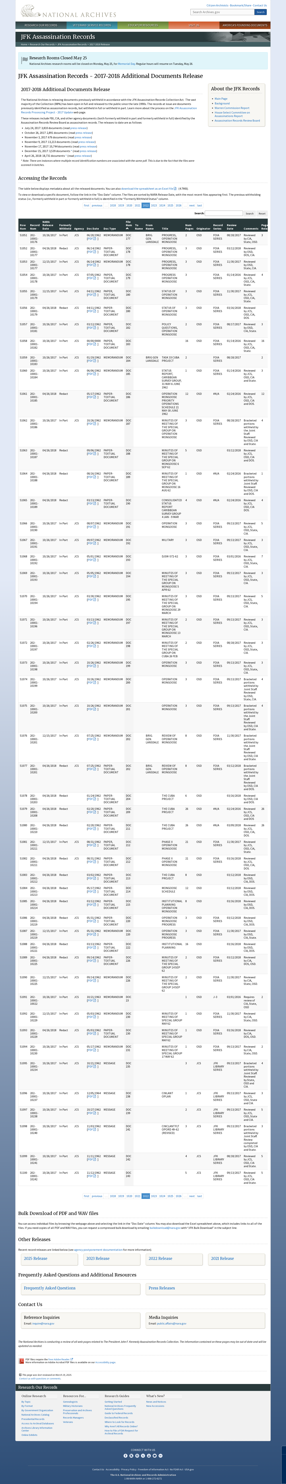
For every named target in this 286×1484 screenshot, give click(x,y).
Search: (199, 213)
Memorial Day (126, 64)
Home (24, 44)
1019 (121, 205)
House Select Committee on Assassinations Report (232, 114)
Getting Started (113, 1401)
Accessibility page (105, 1362)
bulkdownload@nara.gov (165, 1228)
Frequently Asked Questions (50, 1288)
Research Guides (117, 1396)
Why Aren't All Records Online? (121, 1426)
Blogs (154, 1456)
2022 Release (160, 1258)
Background (222, 103)
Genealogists (70, 1401)
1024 (162, 205)
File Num (129, 225)
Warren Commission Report (232, 108)
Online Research (34, 1396)
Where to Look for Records (119, 1422)
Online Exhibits (29, 1435)
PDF (90, 238)
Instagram (137, 1456)
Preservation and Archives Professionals (77, 1412)
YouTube (149, 1456)
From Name (150, 226)
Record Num (35, 226)
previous (97, 205)
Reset (262, 213)
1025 (170, 205)
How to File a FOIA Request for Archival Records (121, 1432)
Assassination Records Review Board (237, 120)
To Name (139, 226)
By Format (27, 1406)
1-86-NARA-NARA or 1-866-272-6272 (143, 1478)
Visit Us (194, 25)
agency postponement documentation (98, 1249)
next (192, 205)
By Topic (26, 1401)
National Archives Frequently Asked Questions (120, 1407)
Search (260, 12)
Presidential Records (33, 1419)
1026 (178, 205)
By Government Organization (37, 1410)
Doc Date (93, 228)
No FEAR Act (176, 1469)
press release (78, 128)
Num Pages (189, 226)
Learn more (253, 1477)
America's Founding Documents (245, 25)
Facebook (125, 1456)
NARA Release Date (47, 225)
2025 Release (35, 1258)
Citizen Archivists (217, 5)
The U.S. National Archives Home (68, 11)
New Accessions (155, 1406)
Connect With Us (143, 1450)
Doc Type (110, 228)
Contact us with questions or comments (40, 1378)
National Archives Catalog (35, 1414)
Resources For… (74, 1396)
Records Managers (73, 1417)
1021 (137, 205)
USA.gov (189, 1469)
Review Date (231, 226)
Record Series (218, 226)
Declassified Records (116, 1417)
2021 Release (222, 1258)
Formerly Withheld (65, 226)
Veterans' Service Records (92, 25)
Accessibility (113, 1469)
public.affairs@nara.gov (171, 1323)
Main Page (221, 98)
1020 (129, 205)
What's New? (155, 1396)
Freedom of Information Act (153, 1469)
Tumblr (143, 1456)
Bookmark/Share (240, 5)
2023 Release (97, 1258)
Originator (203, 228)
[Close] (281, 1450)
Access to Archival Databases (38, 1423)
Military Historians (73, 1406)
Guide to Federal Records (119, 1413)
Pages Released (267, 226)
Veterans (68, 1422)
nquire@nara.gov (43, 1323)
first (86, 205)
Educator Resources (143, 25)
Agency (79, 228)
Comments (251, 228)
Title (165, 228)
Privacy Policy (128, 1469)
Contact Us (260, 5)
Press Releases (162, 1288)
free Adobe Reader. (60, 1359)
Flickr (160, 1456)
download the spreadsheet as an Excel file (147, 188)
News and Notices (156, 1401)
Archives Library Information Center (37, 1429)
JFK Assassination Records (72, 44)
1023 (154, 205)
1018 (113, 205)
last (199, 205)
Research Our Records (41, 25)
